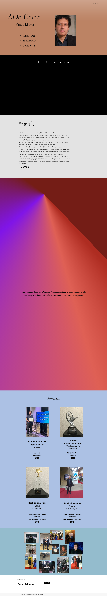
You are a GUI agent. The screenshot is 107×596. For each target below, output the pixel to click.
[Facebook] (95, 3)
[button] (100, 4)
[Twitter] (24, 167)
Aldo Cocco (24, 17)
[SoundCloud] (98, 3)
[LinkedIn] (26, 167)
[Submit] (47, 583)
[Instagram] (28, 167)
